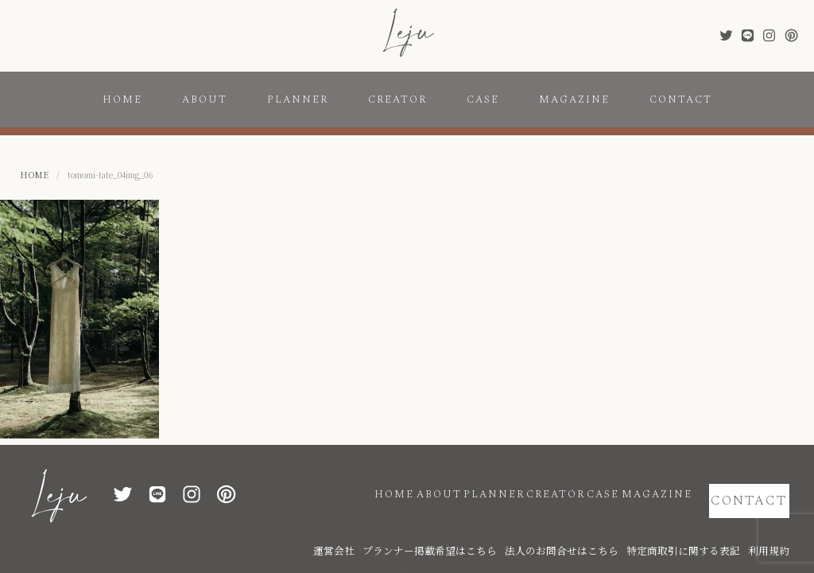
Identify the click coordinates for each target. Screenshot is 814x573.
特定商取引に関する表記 (706, 527)
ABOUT (204, 99)
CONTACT (680, 99)
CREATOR (397, 99)
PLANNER (297, 99)
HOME (122, 99)
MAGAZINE (574, 99)
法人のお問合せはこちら (610, 527)
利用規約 (773, 527)
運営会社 (432, 527)
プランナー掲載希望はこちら (507, 527)
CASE (483, 99)
